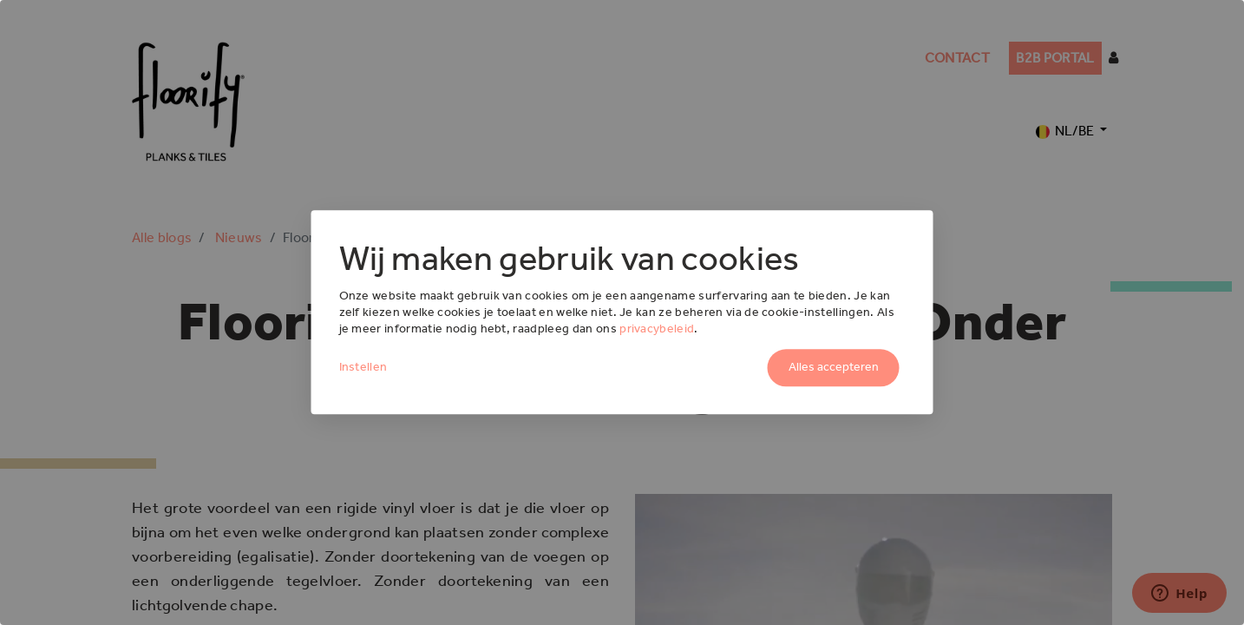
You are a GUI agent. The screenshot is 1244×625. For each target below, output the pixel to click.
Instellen (363, 367)
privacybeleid (656, 328)
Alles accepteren (834, 367)
